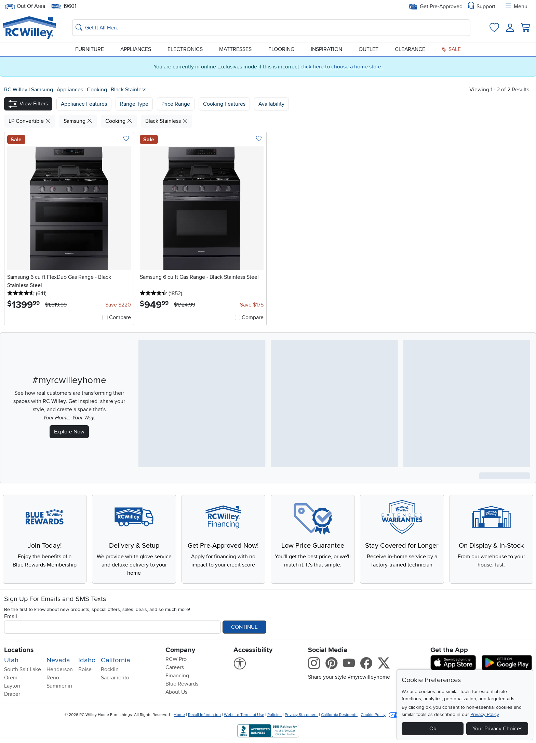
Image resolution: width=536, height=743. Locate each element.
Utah (11, 660)
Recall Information (204, 714)
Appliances (135, 49)
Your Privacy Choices (497, 728)
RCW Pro (176, 659)
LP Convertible (30, 121)
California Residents (339, 714)
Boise (85, 669)
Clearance (410, 49)
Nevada (58, 660)
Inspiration (326, 49)
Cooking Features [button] (224, 104)
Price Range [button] (175, 104)
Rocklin (110, 669)
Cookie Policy (373, 714)
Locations (19, 650)
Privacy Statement (301, 714)
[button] (28, 103)
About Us (176, 692)
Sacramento (115, 677)
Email (10, 616)
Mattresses (235, 49)
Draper (12, 694)
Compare (120, 317)
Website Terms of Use (244, 714)
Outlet (368, 49)
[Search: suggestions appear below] (271, 28)
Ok (432, 728)
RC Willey (15, 89)
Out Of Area (24, 6)
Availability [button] (271, 104)
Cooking (97, 89)
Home (179, 714)
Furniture (89, 49)
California (115, 660)
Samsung (42, 89)
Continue (244, 627)
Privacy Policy (484, 714)
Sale (451, 49)
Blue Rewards (181, 683)
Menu (515, 6)
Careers (174, 667)
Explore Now (69, 431)
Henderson (59, 669)
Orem (10, 677)
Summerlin (59, 685)
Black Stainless (128, 89)
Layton (12, 685)
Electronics (185, 49)
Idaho (86, 660)
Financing (177, 675)
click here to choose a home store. (341, 66)
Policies (274, 714)
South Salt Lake (22, 669)
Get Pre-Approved (436, 6)
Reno (52, 677)
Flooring (281, 49)
